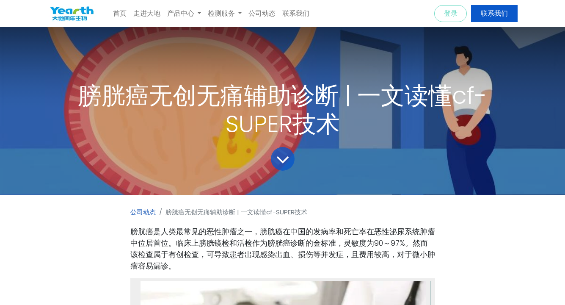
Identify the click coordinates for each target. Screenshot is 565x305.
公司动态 (143, 212)
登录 (451, 13)
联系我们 (494, 13)
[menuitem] (120, 13)
